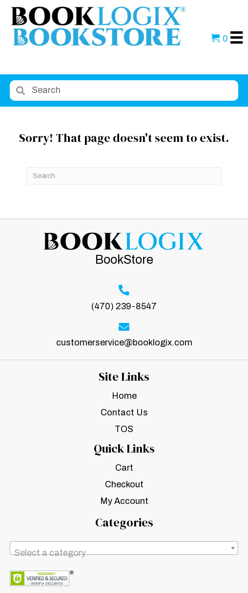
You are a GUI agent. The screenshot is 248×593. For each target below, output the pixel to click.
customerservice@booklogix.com (124, 342)
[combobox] (124, 548)
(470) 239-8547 (124, 306)
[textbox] (124, 553)
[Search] (124, 175)
